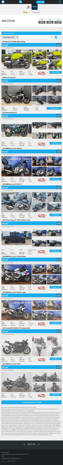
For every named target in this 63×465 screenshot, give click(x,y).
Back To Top (31, 444)
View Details (55, 72)
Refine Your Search (8, 33)
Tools (40, 2)
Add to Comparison (9, 48)
